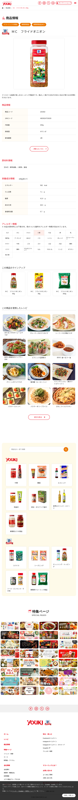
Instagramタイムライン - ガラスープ (54, 745)
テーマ (6, 757)
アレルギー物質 (47, 751)
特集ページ (8, 750)
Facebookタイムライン (50, 738)
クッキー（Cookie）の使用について (23, 791)
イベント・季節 (8, 754)
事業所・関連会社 (9, 773)
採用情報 (6, 776)
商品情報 (7, 744)
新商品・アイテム (9, 760)
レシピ (6, 739)
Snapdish (46, 748)
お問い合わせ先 (47, 778)
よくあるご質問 (47, 774)
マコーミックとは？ (50, 765)
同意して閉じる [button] (68, 795)
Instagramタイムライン (50, 741)
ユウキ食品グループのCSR (12, 779)
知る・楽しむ (47, 734)
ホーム (6, 734)
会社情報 (7, 765)
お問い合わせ (47, 770)
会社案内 (6, 769)
